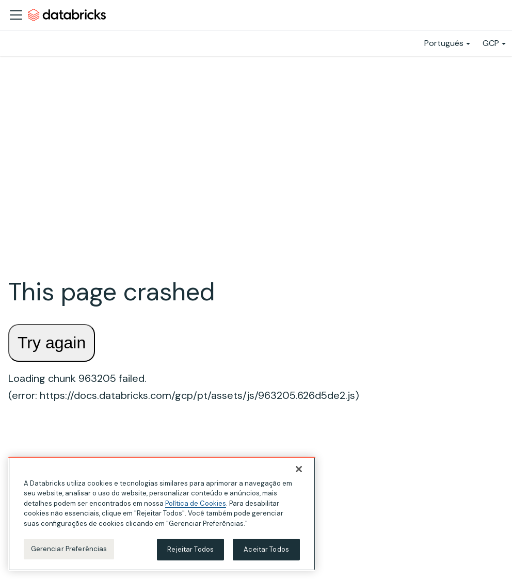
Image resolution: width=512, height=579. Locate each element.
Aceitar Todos (266, 549)
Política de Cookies (195, 503)
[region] (161, 514)
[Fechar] (298, 469)
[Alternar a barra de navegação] (16, 15)
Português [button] (443, 43)
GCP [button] (491, 43)
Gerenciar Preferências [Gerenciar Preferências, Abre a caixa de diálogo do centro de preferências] (69, 548)
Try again (52, 342)
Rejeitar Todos (190, 549)
